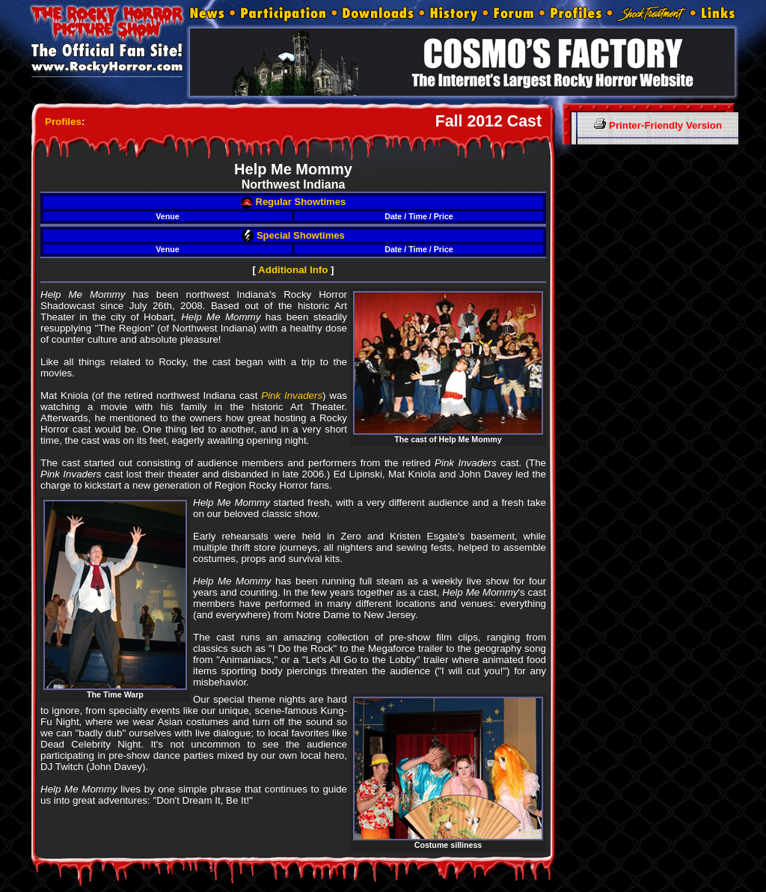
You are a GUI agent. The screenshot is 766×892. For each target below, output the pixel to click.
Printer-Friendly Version (658, 125)
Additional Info (293, 269)
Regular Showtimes (293, 201)
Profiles (63, 121)
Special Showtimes (293, 235)
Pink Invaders (291, 395)
